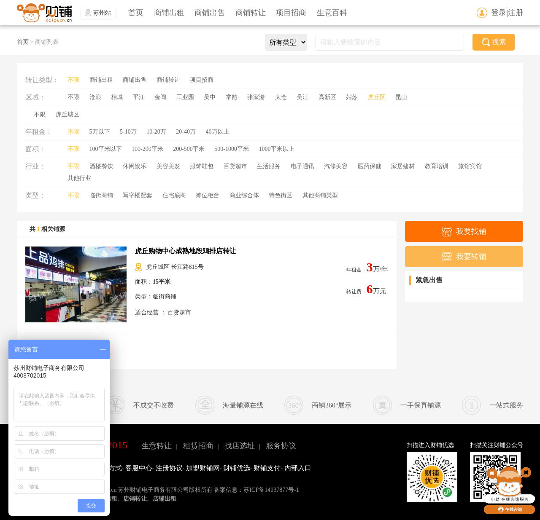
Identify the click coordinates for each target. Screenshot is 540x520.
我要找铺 (464, 231)
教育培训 (436, 166)
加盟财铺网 (203, 468)
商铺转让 (250, 12)
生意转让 (156, 446)
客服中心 (138, 468)
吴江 (302, 97)
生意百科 (332, 12)
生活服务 (269, 166)
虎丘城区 (67, 114)
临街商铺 (101, 195)
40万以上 (218, 132)
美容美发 (168, 166)
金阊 (160, 97)
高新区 (327, 97)
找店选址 (239, 446)
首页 (135, 12)
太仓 (281, 97)
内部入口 (297, 468)
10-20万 (156, 132)
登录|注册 (507, 12)
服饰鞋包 (201, 166)
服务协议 (281, 446)
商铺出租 (169, 12)
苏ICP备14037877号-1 (271, 490)
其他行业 (79, 178)
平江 (139, 97)
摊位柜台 (207, 195)
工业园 (185, 97)
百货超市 (235, 166)
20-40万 (186, 132)
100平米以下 (105, 149)
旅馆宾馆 (470, 166)
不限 (73, 80)
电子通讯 (302, 166)
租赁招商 (198, 446)
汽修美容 (336, 166)
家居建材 (403, 166)
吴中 (210, 97)
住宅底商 (174, 195)
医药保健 (369, 166)
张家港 (256, 97)
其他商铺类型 (320, 195)
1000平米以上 (276, 149)
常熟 (232, 97)
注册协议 (169, 468)
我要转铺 (464, 256)
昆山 (401, 97)
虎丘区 (377, 97)
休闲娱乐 (134, 166)
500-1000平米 (231, 149)
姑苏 (352, 97)
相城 (117, 97)
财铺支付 (267, 468)
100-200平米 (147, 149)
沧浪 (95, 97)
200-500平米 (189, 149)
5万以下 (99, 132)
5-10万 (128, 132)
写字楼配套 (137, 195)
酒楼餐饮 (101, 166)
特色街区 (280, 195)
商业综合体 (244, 195)
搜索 (494, 42)
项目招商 (291, 12)
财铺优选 (236, 468)
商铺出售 (209, 12)
